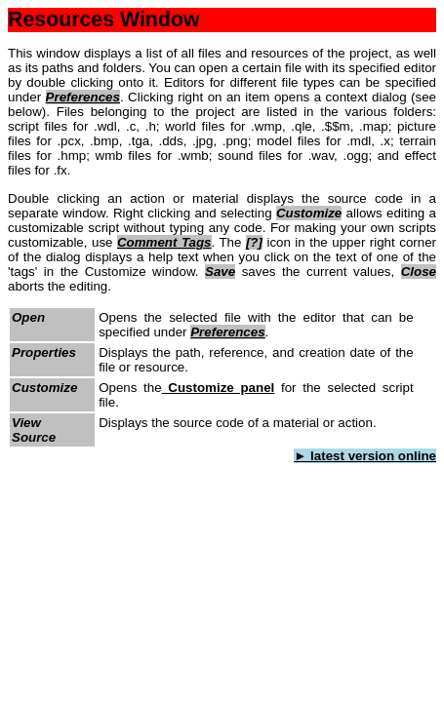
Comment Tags (164, 242)
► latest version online (365, 455)
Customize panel (218, 387)
